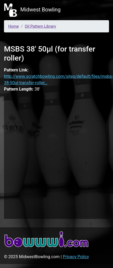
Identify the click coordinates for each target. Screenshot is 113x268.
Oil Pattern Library (40, 26)
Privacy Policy (76, 256)
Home (13, 26)
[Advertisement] (56, 157)
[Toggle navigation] (101, 10)
